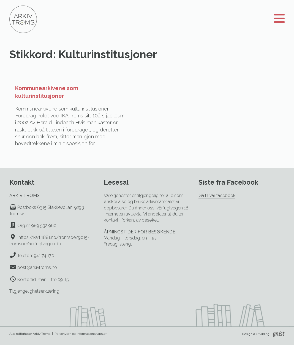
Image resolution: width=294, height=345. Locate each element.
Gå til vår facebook (216, 195)
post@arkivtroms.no (37, 267)
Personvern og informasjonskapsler (81, 334)
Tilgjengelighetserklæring (34, 291)
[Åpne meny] (279, 19)
